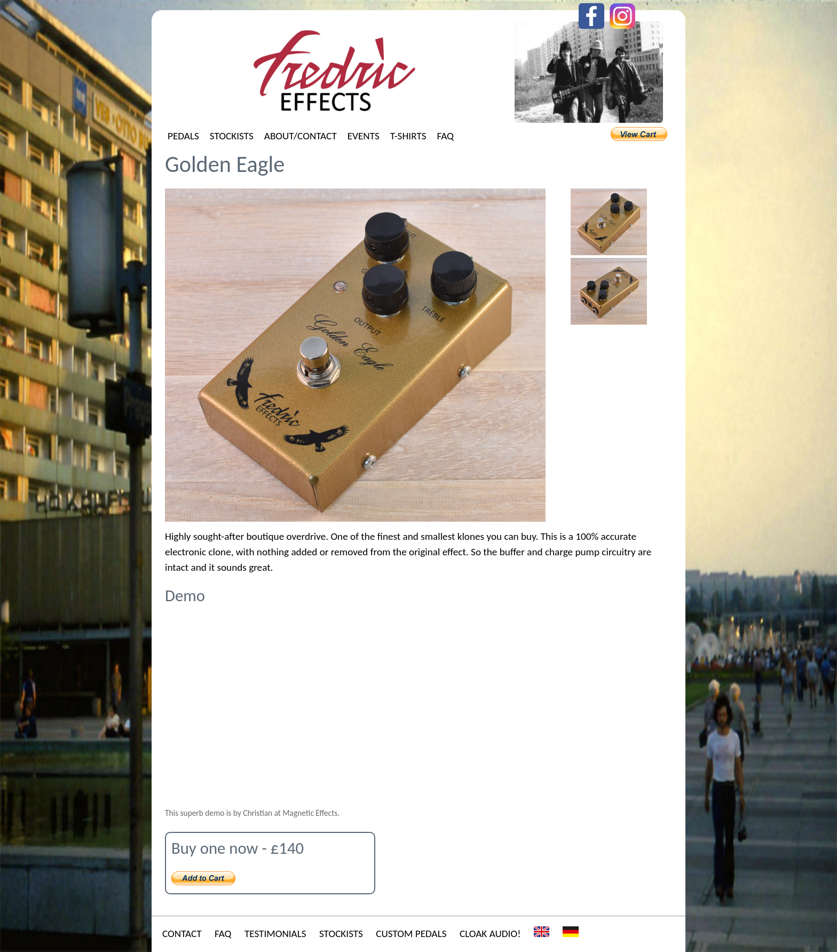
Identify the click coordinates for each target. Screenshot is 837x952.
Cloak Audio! (490, 933)
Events (364, 136)
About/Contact (300, 136)
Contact (182, 933)
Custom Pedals (411, 933)
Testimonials (275, 933)
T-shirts (408, 136)
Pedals (183, 136)
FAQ (445, 136)
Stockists (232, 136)
